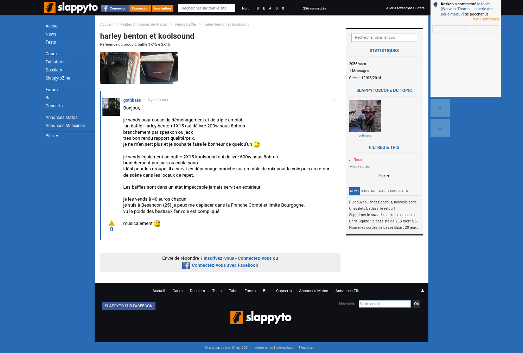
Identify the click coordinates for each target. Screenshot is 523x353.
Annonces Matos (62, 117)
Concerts (54, 105)
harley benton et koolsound (227, 24)
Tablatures (56, 61)
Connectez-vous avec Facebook (220, 265)
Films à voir (306, 347)
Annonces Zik (347, 291)
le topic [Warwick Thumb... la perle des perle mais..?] (467, 9)
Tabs (380, 191)
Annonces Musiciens (65, 125)
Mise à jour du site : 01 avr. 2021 (227, 347)
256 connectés (314, 8)
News (51, 34)
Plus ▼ (52, 135)
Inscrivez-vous (219, 258)
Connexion (118, 8)
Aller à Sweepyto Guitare (405, 8)
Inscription (162, 8)
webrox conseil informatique (274, 347)
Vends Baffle (185, 24)
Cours (51, 53)
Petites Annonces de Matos (143, 24)
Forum (52, 89)
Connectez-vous (255, 258)
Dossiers (54, 70)
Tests (51, 42)
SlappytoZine (58, 78)
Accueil (53, 26)
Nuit (245, 8)
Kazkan (447, 4)
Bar (49, 97)
